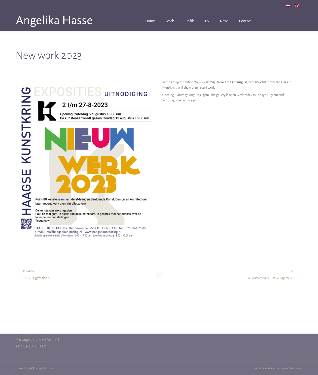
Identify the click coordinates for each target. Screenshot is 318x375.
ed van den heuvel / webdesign (285, 368)
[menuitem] (288, 5)
